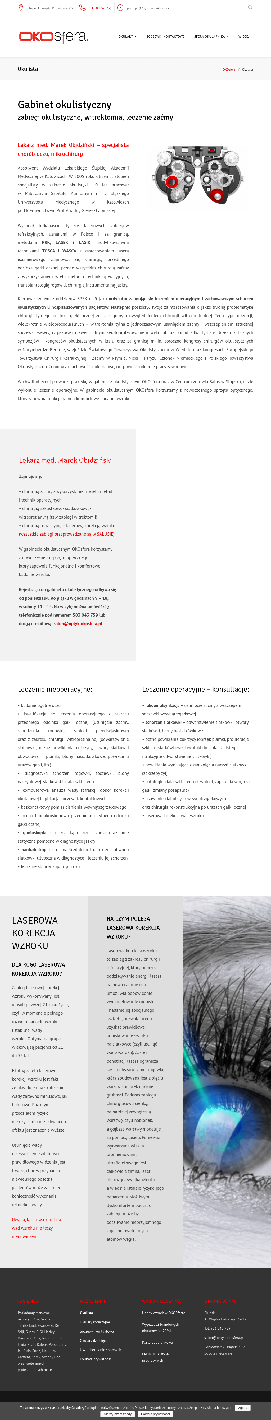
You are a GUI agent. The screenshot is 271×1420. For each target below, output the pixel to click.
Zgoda (242, 1408)
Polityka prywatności (155, 1414)
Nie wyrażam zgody (118, 1414)
